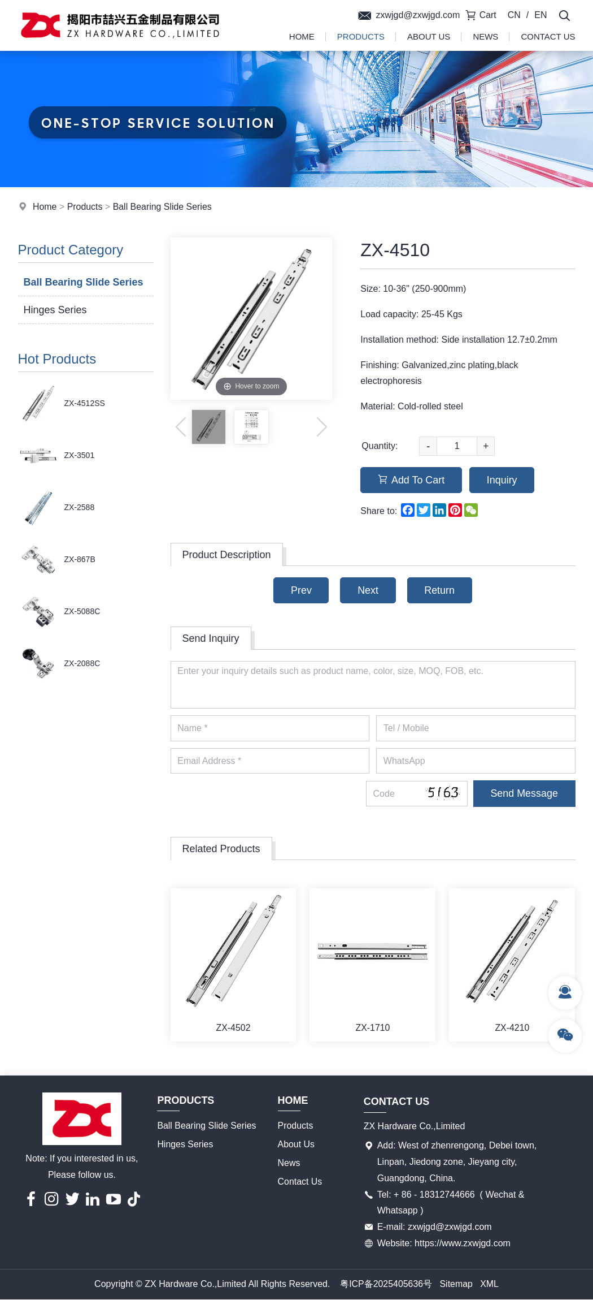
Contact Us (548, 36)
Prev (300, 590)
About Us (428, 36)
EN (540, 15)
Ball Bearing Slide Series (162, 206)
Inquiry (502, 480)
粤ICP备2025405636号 (386, 1285)
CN (514, 15)
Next (367, 590)
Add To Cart (411, 480)
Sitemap (456, 1285)
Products (361, 36)
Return (440, 590)
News (485, 36)
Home (302, 36)
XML (490, 1285)
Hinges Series (55, 310)
